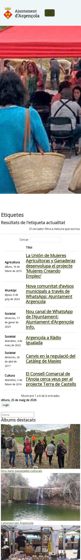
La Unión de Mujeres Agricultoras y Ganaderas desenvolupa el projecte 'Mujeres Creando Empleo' (50, 265)
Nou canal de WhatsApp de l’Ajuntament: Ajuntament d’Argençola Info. (50, 319)
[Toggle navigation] (50, 12)
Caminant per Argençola (17, 523)
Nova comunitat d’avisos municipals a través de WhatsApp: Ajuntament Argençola (50, 293)
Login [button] (5, 405)
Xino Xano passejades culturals (21, 471)
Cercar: (40, 239)
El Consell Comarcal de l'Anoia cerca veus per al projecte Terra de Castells (51, 379)
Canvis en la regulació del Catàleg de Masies (50, 358)
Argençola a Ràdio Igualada (43, 340)
